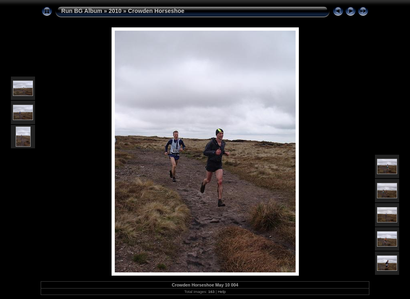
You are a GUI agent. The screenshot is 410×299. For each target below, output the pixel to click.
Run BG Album (81, 11)
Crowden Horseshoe (156, 11)
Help (222, 291)
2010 (115, 11)
